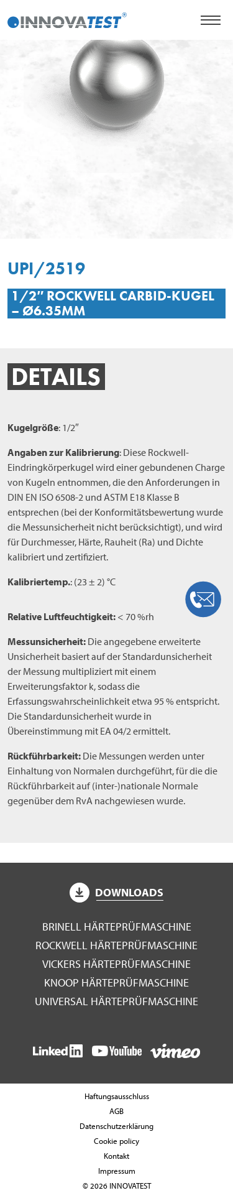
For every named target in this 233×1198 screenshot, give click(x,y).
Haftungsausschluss (117, 1096)
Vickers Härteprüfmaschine (116, 964)
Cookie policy (116, 1141)
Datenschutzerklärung (116, 1126)
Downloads (117, 892)
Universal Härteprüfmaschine (116, 1001)
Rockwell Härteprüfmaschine (116, 945)
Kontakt (116, 1156)
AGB (116, 1111)
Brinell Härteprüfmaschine (116, 926)
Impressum (116, 1171)
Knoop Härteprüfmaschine (116, 982)
